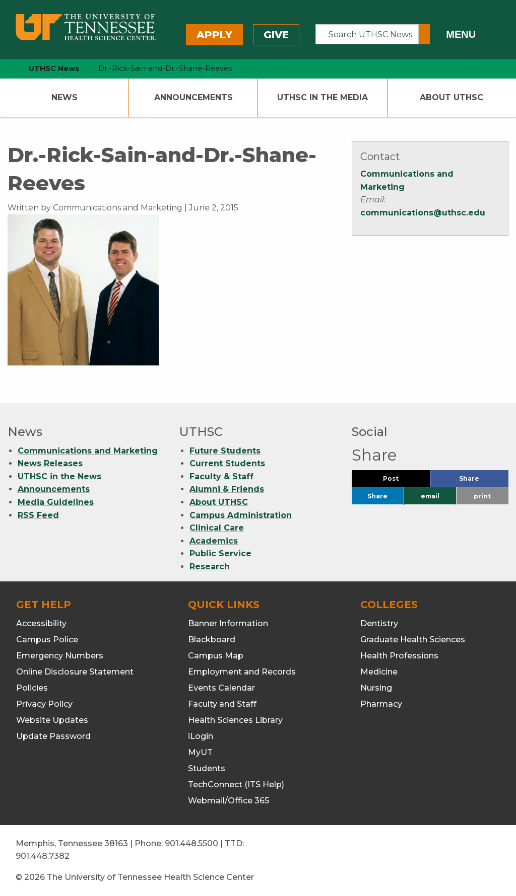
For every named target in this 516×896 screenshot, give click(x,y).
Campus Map (215, 655)
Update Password (53, 736)
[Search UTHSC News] (367, 34)
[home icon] (5, 68)
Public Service (220, 553)
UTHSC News (54, 68)
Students (206, 768)
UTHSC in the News (59, 476)
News (64, 97)
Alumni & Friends (226, 489)
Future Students (225, 451)
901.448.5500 (191, 843)
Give (276, 35)
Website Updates (52, 720)
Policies (32, 688)
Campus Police (47, 639)
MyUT (200, 752)
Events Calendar (221, 688)
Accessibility (41, 623)
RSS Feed (38, 515)
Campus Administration (240, 515)
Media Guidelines (56, 502)
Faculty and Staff (222, 704)
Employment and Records (242, 672)
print (482, 496)
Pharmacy (381, 704)
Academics (213, 541)
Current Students (227, 463)
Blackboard (211, 639)
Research (209, 566)
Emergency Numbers (59, 655)
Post (403, 481)
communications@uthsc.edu (422, 212)
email (430, 496)
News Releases (50, 463)
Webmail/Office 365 (228, 800)
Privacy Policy (44, 704)
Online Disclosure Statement (75, 672)
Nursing (376, 688)
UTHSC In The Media (322, 97)
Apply (214, 35)
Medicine (379, 672)
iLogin (200, 736)
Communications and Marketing (88, 451)
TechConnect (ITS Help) (236, 784)
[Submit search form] (424, 34)
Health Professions (399, 655)
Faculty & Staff (221, 476)
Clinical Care (216, 528)
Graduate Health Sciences (412, 639)
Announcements (193, 97)
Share (483, 481)
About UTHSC (451, 97)
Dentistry (379, 623)
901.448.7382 (43, 856)
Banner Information (228, 623)
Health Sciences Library (235, 720)
